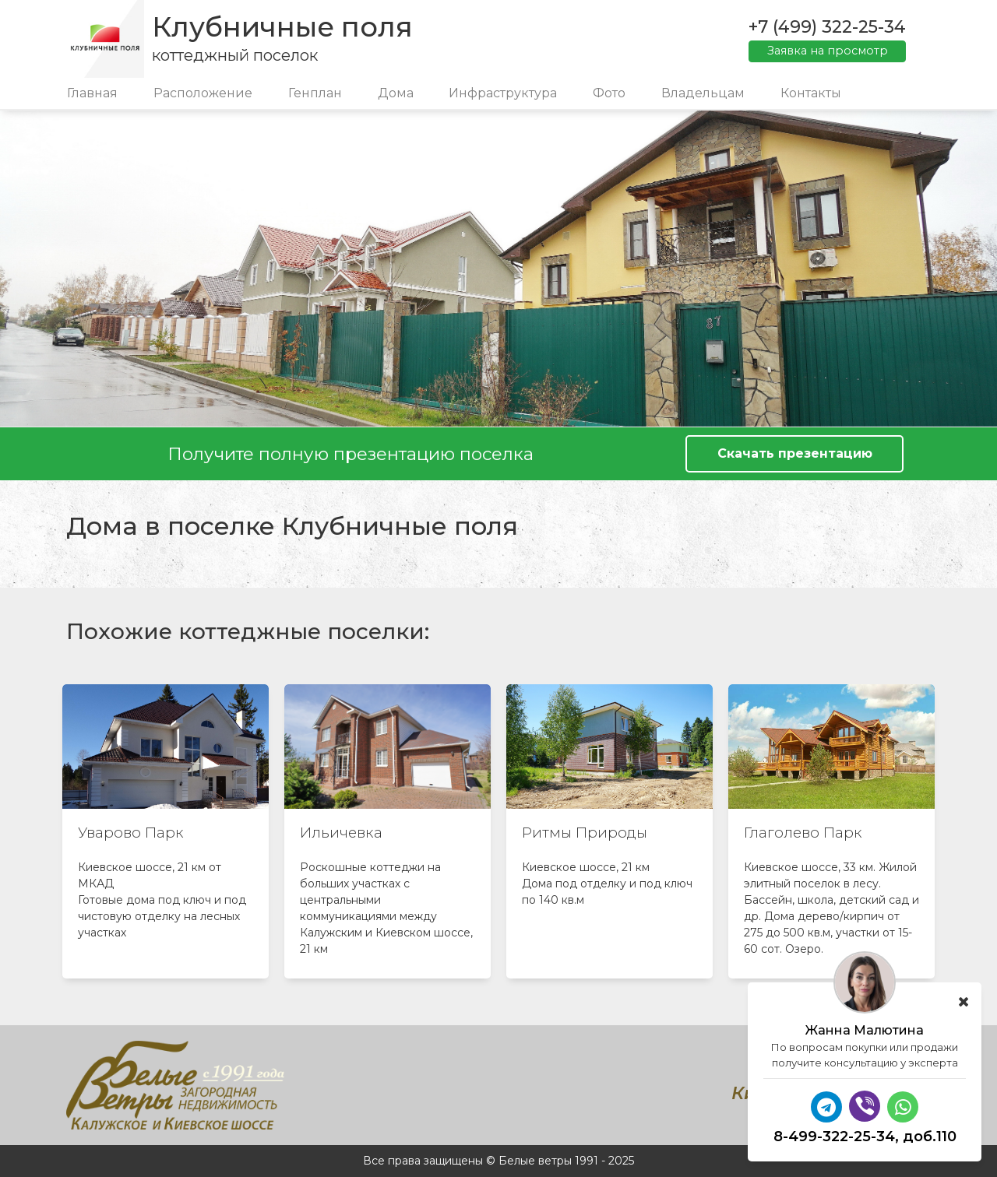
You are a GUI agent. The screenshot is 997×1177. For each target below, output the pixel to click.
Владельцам (703, 93)
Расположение (202, 93)
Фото (609, 93)
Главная (92, 93)
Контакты (810, 93)
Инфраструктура (503, 93)
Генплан (315, 93)
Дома (396, 93)
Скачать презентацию (794, 453)
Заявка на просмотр (827, 51)
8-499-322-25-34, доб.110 (864, 1136)
